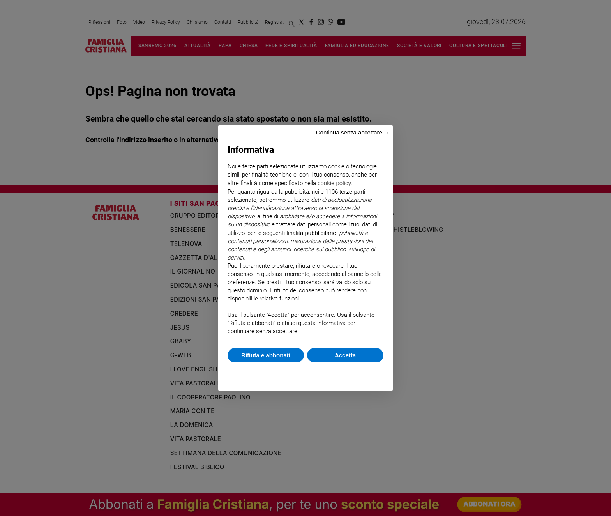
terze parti (352, 191)
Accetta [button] (345, 355)
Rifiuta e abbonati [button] (265, 355)
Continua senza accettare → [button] (353, 132)
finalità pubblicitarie (311, 233)
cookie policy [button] (334, 183)
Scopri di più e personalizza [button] (305, 372)
